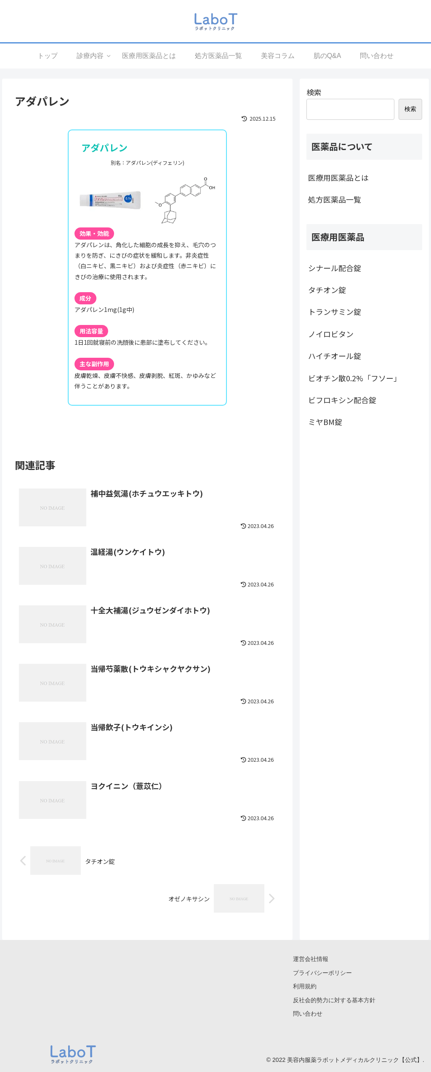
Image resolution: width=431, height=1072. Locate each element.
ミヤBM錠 (325, 421)
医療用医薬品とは (338, 177)
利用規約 (305, 986)
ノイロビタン (331, 333)
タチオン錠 (327, 289)
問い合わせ (307, 1013)
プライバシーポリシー (322, 972)
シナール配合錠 (334, 267)
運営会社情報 (310, 959)
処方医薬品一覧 (334, 199)
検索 (314, 92)
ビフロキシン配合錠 (342, 399)
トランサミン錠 (334, 311)
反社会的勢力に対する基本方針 (334, 1000)
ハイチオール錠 (334, 355)
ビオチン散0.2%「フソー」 (354, 377)
